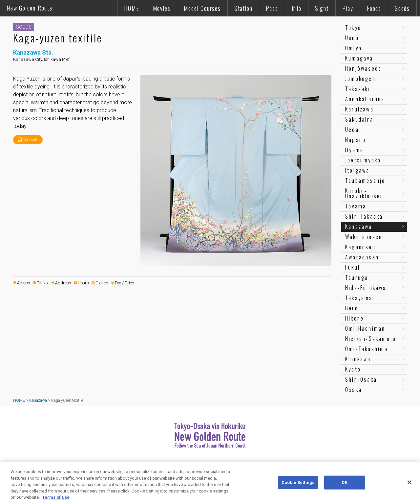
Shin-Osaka (361, 379)
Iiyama (354, 150)
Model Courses (202, 8)
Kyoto (353, 369)
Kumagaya (359, 58)
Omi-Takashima (366, 349)
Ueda (352, 129)
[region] (210, 483)
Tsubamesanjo (365, 180)
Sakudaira (359, 119)
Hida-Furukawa (366, 288)
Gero (351, 308)
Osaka (353, 390)
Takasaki (357, 89)
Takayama (359, 298)
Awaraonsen (362, 257)
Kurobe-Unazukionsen (364, 193)
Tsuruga (356, 277)
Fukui (352, 267)
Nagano (355, 140)
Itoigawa (357, 170)
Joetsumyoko (363, 160)
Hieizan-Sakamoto (370, 339)
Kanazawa (358, 226)
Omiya (353, 48)
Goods (402, 8)
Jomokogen (360, 79)
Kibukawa (358, 359)
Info (297, 8)
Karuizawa (359, 109)
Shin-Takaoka (364, 216)
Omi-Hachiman (365, 328)
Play (347, 8)
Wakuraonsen (363, 237)
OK (344, 482)
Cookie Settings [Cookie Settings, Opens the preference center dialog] (298, 482)
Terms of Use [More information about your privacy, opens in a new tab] (56, 497)
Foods (374, 8)
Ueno (352, 38)
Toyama (355, 206)
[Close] (409, 482)
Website (30, 139)
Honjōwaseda (363, 68)
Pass (272, 8)
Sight (322, 8)
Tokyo (353, 28)
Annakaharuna (365, 99)
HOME (131, 8)
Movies (162, 8)
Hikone (354, 318)
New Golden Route (29, 8)
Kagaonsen (360, 247)
